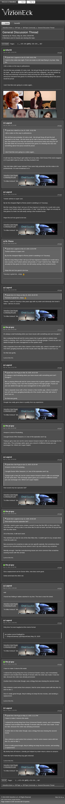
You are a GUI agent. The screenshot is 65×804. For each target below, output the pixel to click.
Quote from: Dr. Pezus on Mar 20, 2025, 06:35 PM (22, 295)
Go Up (4, 780)
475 (22, 44)
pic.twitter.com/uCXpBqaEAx (15, 634)
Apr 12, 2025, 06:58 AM (9, 459)
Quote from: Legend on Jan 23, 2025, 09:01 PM (21, 57)
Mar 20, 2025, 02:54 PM (9, 194)
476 (25, 44)
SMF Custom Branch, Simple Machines (10, 799)
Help (56, 797)
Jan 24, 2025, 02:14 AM (9, 125)
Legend (8, 123)
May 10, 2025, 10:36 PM (10, 622)
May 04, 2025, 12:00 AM (10, 588)
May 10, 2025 (35, 636)
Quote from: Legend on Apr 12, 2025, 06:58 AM (21, 519)
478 (33, 44)
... (20, 44)
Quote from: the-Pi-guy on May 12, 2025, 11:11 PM (22, 715)
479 (36, 44)
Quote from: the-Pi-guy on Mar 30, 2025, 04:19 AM (22, 373)
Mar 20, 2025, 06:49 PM (9, 290)
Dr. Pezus (9, 241)
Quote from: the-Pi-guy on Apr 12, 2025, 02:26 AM (22, 464)
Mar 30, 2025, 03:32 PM (9, 367)
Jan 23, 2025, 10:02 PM (9, 52)
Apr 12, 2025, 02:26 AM (9, 428)
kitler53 (8, 50)
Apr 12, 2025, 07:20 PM (9, 567)
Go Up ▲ (61, 797)
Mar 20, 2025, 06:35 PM (9, 243)
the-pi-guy (9, 327)
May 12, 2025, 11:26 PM (10, 710)
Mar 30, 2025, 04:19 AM (9, 329)
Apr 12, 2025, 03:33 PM (9, 513)
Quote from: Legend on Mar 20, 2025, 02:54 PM (21, 249)
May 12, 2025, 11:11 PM (10, 664)
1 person (5, 358)
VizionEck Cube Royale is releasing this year (11, 176)
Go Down (5, 44)
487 (41, 44)
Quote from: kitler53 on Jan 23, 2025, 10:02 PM (21, 130)
